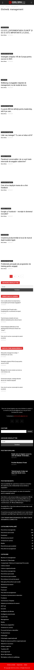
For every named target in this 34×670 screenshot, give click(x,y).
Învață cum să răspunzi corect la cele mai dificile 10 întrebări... (21, 455)
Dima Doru (4, 113)
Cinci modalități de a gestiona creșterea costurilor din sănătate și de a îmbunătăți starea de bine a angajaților (16, 485)
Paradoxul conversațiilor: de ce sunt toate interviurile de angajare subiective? (16, 160)
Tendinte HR (5, 649)
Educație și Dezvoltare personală (10, 582)
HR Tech (3, 606)
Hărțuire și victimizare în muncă (10, 603)
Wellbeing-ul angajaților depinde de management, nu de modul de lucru (14, 84)
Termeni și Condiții (11, 665)
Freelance (4, 598)
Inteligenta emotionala (8, 614)
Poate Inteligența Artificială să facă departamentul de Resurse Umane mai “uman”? (10, 328)
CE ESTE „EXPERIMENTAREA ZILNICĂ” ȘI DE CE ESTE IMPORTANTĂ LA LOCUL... (17, 31)
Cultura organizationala (8, 568)
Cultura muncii (4, 27)
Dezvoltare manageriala (6, 53)
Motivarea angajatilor (7, 625)
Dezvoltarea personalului (8, 546)
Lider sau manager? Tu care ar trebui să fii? (16, 135)
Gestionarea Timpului (7, 600)
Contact (25, 665)
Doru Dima (4, 35)
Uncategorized (5, 651)
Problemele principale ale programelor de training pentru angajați (16, 265)
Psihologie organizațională (9, 638)
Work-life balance (6, 654)
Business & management (8, 557)
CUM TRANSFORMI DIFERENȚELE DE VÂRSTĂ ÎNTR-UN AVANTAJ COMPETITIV (16, 518)
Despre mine (19, 665)
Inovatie (3, 608)
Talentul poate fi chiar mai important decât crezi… (19, 472)
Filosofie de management (8, 548)
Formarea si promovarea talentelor (11, 595)
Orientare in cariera (7, 540)
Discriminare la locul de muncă (10, 579)
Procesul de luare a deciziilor (9, 630)
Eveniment (4, 535)
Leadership (4, 79)
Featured (4, 590)
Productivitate (4, 234)
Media (3, 543)
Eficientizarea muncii (7, 538)
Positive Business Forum (19, 462)
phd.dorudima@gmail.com (21, 416)
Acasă (2, 6)
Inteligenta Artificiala (7, 611)
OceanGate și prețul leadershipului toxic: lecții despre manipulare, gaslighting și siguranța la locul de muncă (17, 513)
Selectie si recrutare (6, 156)
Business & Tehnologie (8, 560)
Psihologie (4, 635)
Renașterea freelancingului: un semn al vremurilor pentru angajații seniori (15, 492)
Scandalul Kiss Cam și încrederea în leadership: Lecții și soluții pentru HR (16, 507)
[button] (31, 2)
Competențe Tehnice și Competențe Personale (15, 563)
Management (5, 619)
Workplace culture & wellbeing (10, 657)
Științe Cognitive (6, 646)
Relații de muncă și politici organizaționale (13, 641)
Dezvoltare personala (7, 532)
